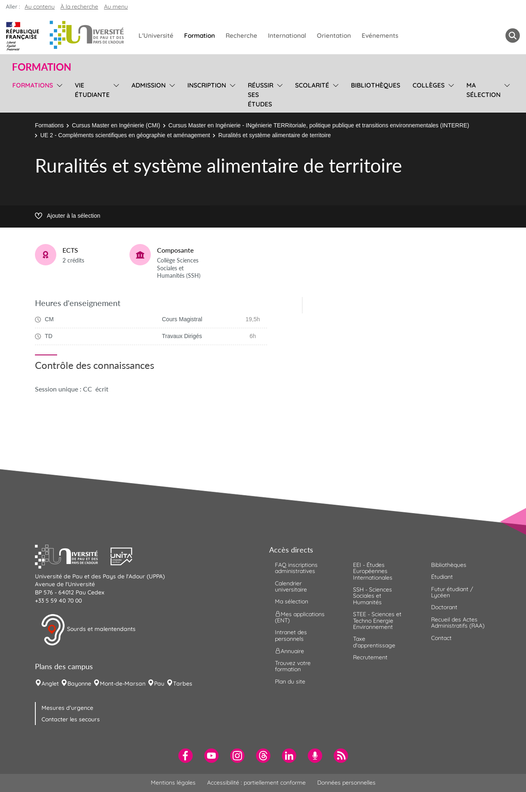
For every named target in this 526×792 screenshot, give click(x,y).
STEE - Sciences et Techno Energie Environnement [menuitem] (377, 620)
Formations (49, 125)
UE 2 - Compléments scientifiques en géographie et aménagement (125, 135)
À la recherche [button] (79, 6)
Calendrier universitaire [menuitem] (291, 586)
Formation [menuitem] (199, 35)
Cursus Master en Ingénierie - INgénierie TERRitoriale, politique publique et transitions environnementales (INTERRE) (318, 125)
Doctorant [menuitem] (444, 607)
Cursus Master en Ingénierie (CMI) (116, 125)
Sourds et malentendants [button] (88, 629)
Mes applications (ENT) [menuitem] (300, 617)
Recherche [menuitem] (241, 35)
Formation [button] (41, 67)
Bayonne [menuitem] (79, 683)
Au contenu (40, 6)
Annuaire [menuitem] (289, 651)
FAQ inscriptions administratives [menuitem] (296, 568)
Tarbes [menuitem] (182, 683)
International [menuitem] (287, 35)
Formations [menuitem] (32, 85)
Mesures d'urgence (67, 707)
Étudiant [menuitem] (442, 576)
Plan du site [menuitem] (290, 681)
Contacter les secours (71, 719)
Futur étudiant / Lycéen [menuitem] (452, 592)
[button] (73, 555)
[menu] (58, 93)
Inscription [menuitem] (206, 85)
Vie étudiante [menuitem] (92, 90)
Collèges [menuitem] (429, 85)
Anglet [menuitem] (50, 683)
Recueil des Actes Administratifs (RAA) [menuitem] (457, 622)
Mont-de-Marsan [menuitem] (122, 683)
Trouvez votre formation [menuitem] (293, 666)
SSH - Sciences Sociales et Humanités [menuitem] (372, 596)
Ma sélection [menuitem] (483, 90)
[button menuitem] (512, 35)
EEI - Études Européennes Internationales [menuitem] (372, 571)
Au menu (116, 6)
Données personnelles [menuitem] (346, 782)
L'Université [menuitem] (155, 35)
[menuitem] (185, 756)
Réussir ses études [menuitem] (260, 94)
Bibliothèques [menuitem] (375, 85)
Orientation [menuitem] (334, 35)
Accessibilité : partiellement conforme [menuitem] (256, 782)
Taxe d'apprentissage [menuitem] (374, 642)
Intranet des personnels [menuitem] (291, 635)
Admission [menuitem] (149, 85)
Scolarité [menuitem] (312, 85)
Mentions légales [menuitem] (173, 782)
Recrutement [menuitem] (370, 657)
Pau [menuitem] (159, 683)
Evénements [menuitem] (380, 35)
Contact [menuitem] (441, 638)
